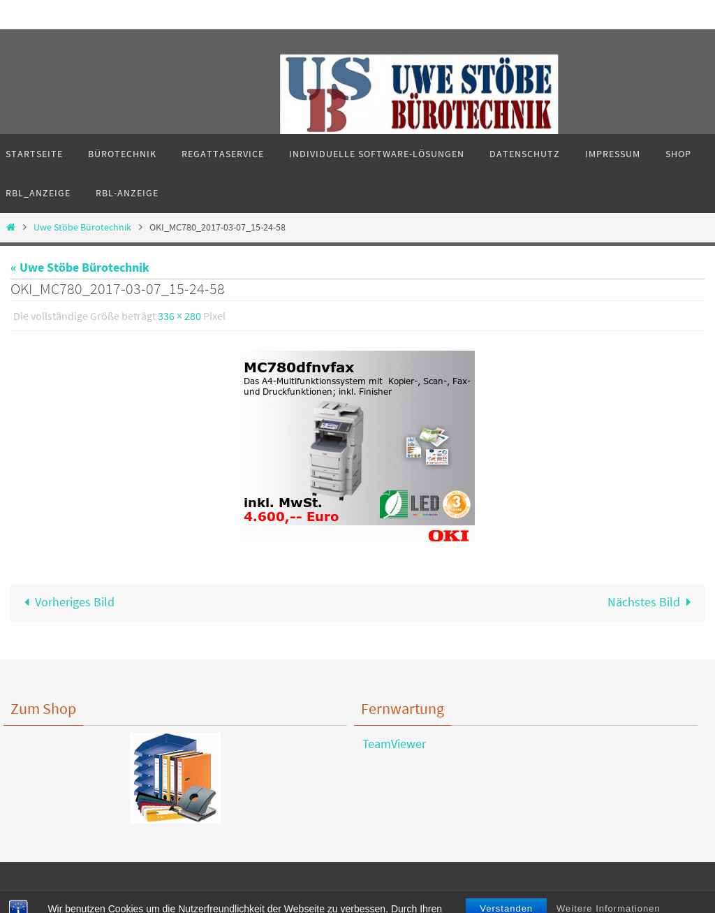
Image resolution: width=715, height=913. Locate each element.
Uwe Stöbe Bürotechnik (82, 227)
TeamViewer (390, 744)
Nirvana (361, 899)
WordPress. (407, 899)
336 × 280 (179, 316)
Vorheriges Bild (66, 602)
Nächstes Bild (652, 602)
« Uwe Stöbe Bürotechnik (79, 267)
